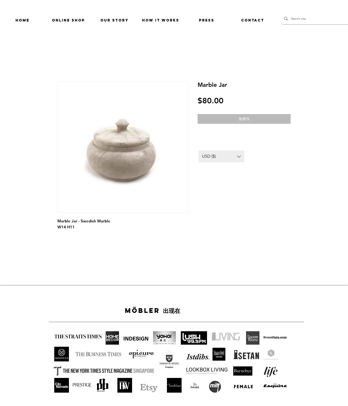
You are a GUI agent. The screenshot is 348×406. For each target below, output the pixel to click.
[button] (221, 156)
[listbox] (221, 156)
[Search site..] (317, 18)
